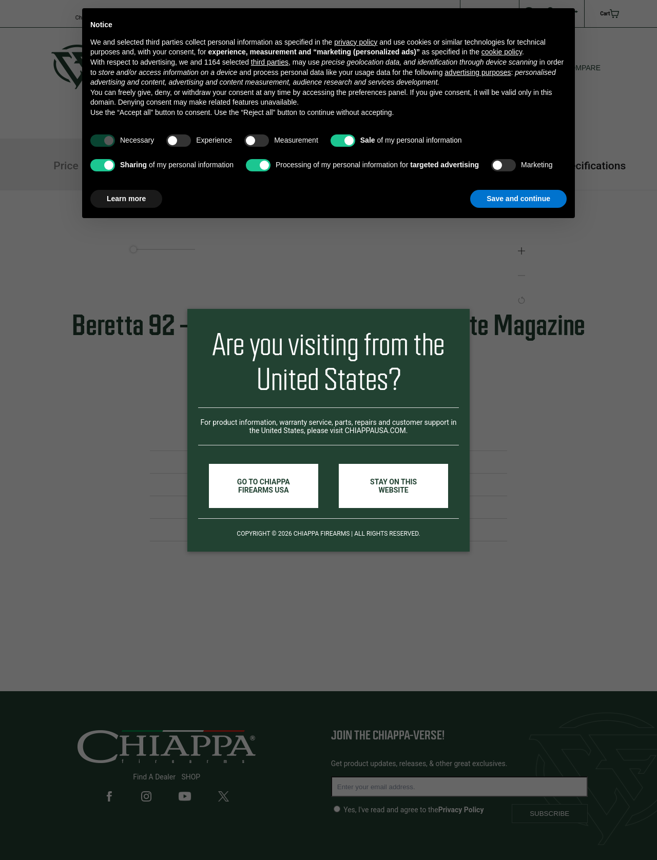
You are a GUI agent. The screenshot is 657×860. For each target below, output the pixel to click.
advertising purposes (478, 72)
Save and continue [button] (518, 198)
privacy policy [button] (355, 42)
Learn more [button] (126, 198)
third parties (269, 62)
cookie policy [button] (501, 52)
